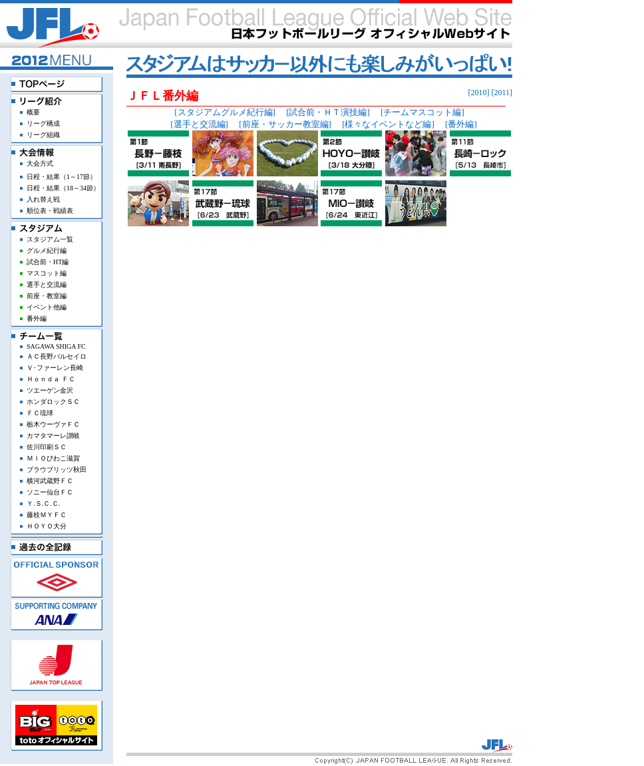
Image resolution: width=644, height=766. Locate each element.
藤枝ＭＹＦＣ (47, 514)
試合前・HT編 (48, 262)
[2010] (478, 92)
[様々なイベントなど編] (388, 124)
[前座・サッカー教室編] (285, 124)
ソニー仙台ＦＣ (50, 492)
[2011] (501, 92)
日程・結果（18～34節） (63, 188)
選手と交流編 (47, 284)
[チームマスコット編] (422, 112)
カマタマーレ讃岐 (53, 435)
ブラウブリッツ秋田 (56, 469)
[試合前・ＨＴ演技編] (328, 112)
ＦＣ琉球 (40, 413)
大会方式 (40, 163)
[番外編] (461, 124)
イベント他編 (47, 307)
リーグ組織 (43, 134)
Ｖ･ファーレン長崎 (55, 367)
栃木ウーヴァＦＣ (53, 424)
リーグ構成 (43, 123)
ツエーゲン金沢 (50, 390)
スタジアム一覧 (50, 239)
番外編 (37, 318)
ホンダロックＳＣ (53, 401)
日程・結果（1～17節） (61, 176)
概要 (33, 112)
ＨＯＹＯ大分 (47, 526)
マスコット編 (47, 273)
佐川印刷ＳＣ (47, 447)
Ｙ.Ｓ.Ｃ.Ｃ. (43, 503)
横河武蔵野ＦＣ (50, 480)
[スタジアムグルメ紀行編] (224, 112)
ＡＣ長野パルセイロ (56, 356)
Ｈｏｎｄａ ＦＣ (51, 379)
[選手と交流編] (199, 124)
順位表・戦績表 (50, 210)
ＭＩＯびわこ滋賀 (53, 458)
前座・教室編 (47, 295)
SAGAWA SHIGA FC (56, 346)
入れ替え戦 (43, 199)
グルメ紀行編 (47, 250)
